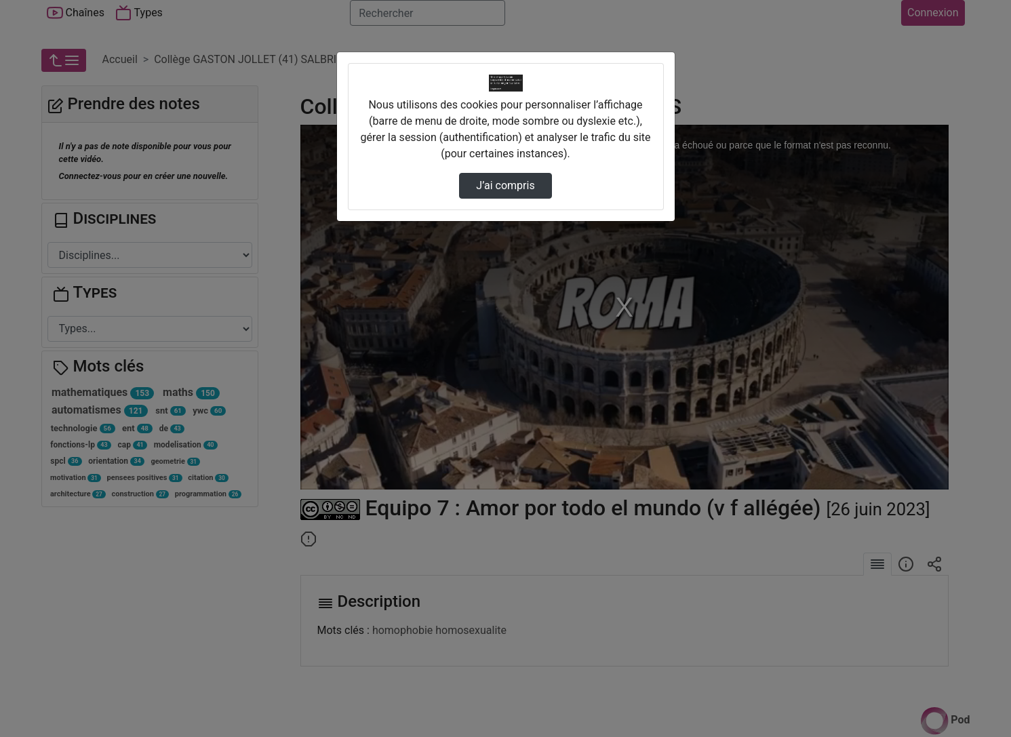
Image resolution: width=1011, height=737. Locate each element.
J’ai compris (505, 185)
